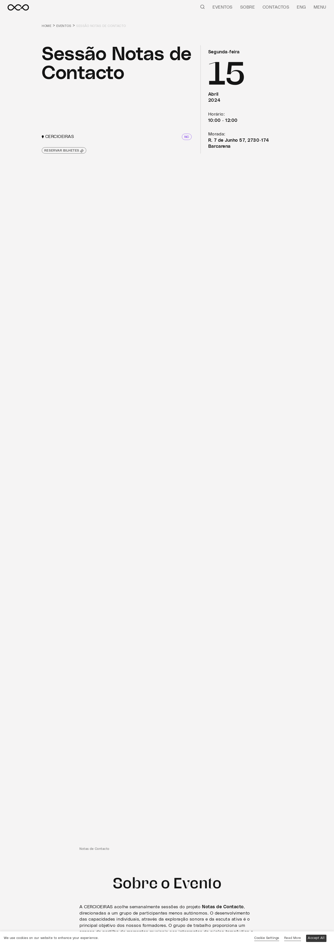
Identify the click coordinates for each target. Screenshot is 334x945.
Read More (292, 938)
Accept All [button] (316, 938)
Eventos (223, 7)
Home (46, 26)
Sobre (247, 7)
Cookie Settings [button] (266, 938)
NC (186, 137)
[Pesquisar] (202, 6)
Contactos (276, 7)
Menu (320, 7)
